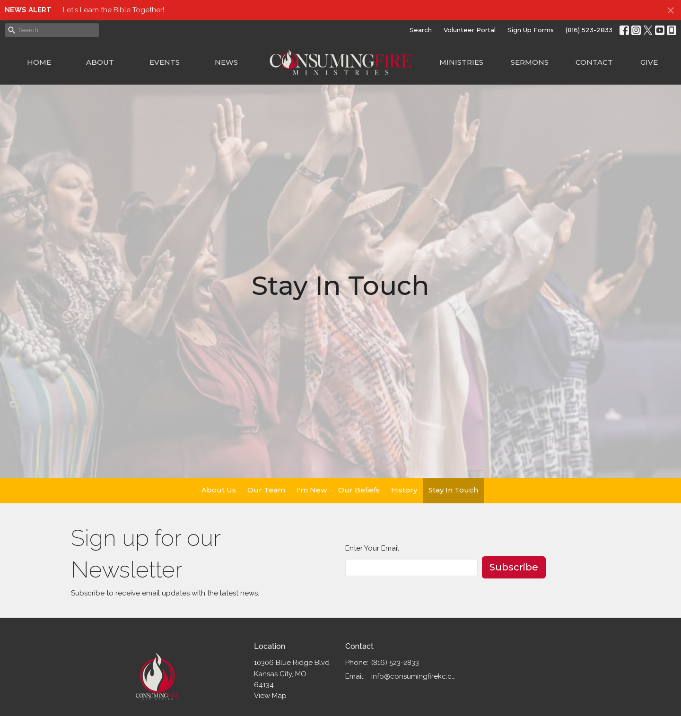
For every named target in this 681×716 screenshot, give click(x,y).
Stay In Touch (453, 489)
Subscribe (513, 567)
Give (649, 62)
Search (421, 30)
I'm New (312, 489)
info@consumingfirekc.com (414, 676)
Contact (594, 62)
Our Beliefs (359, 489)
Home (39, 62)
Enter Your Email (372, 548)
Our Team (266, 489)
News (226, 62)
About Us (218, 489)
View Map (270, 695)
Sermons (530, 62)
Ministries (461, 62)
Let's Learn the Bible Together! (113, 10)
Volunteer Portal (470, 30)
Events (164, 62)
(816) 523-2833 (589, 30)
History (404, 489)
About (100, 62)
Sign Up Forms (530, 30)
